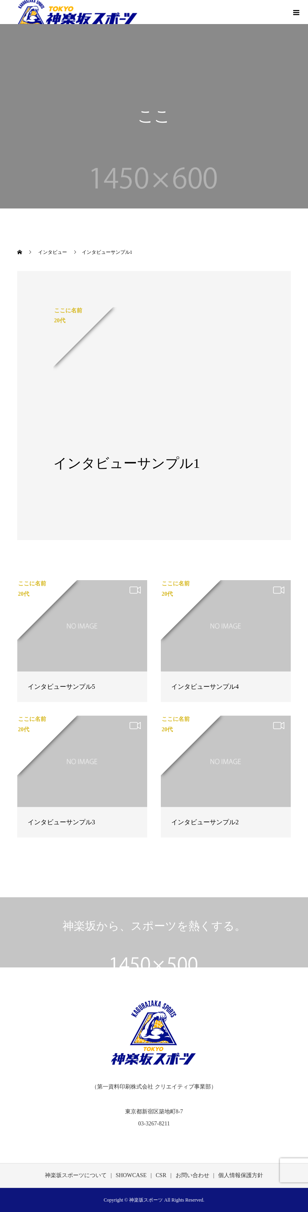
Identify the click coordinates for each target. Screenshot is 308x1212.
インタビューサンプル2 (205, 822)
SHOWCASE (131, 1175)
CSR (161, 1175)
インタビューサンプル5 (61, 686)
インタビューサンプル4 (205, 686)
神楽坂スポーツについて (76, 1175)
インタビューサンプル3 (61, 822)
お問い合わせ (192, 1175)
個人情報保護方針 (240, 1175)
